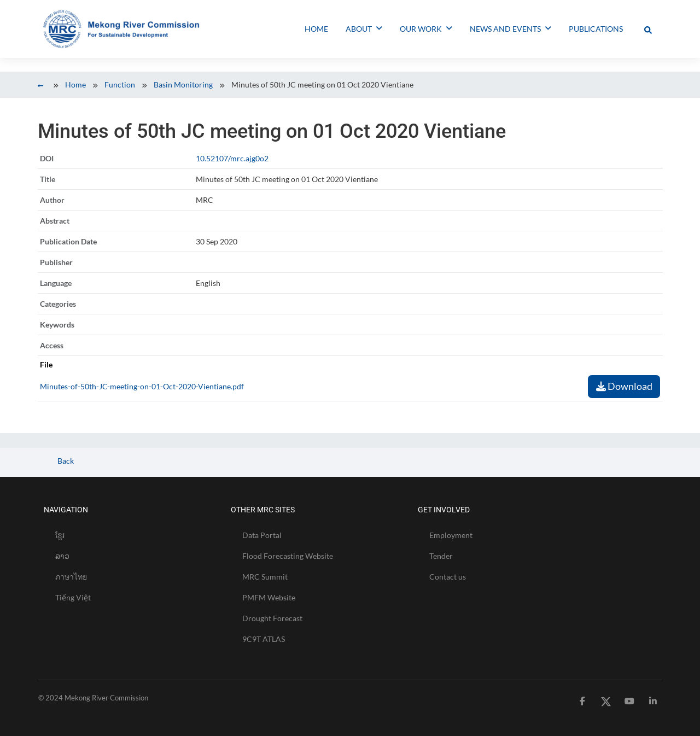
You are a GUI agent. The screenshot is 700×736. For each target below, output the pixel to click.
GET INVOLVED (444, 509)
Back (65, 460)
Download (624, 386)
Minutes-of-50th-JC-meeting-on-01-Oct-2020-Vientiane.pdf (142, 386)
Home (75, 84)
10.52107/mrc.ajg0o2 (232, 158)
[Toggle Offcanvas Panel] (648, 28)
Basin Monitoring (183, 84)
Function (119, 84)
